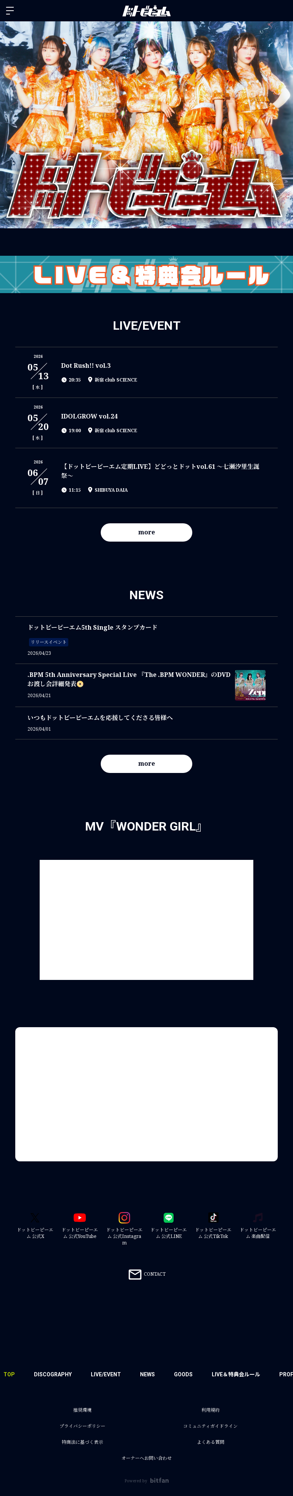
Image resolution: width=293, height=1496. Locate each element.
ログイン (281, 11)
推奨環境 (82, 1410)
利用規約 (210, 1410)
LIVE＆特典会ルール (236, 1374)
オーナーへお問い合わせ (146, 1458)
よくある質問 (210, 1442)
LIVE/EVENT (106, 1374)
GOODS (183, 1374)
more (146, 532)
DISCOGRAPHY (53, 1374)
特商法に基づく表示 (82, 1442)
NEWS (147, 1374)
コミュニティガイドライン (210, 1426)
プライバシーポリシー (82, 1426)
